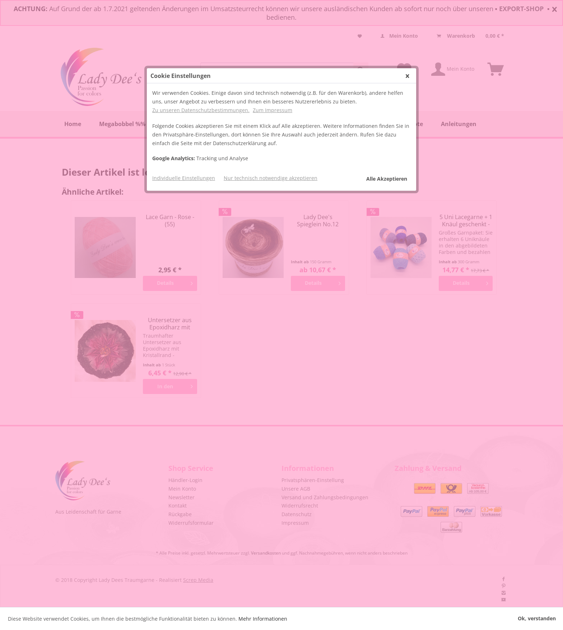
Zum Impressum (272, 110)
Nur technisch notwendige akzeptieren (270, 178)
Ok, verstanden (537, 618)
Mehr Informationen (262, 618)
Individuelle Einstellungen (183, 178)
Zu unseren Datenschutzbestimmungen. (201, 110)
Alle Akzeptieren (386, 178)
